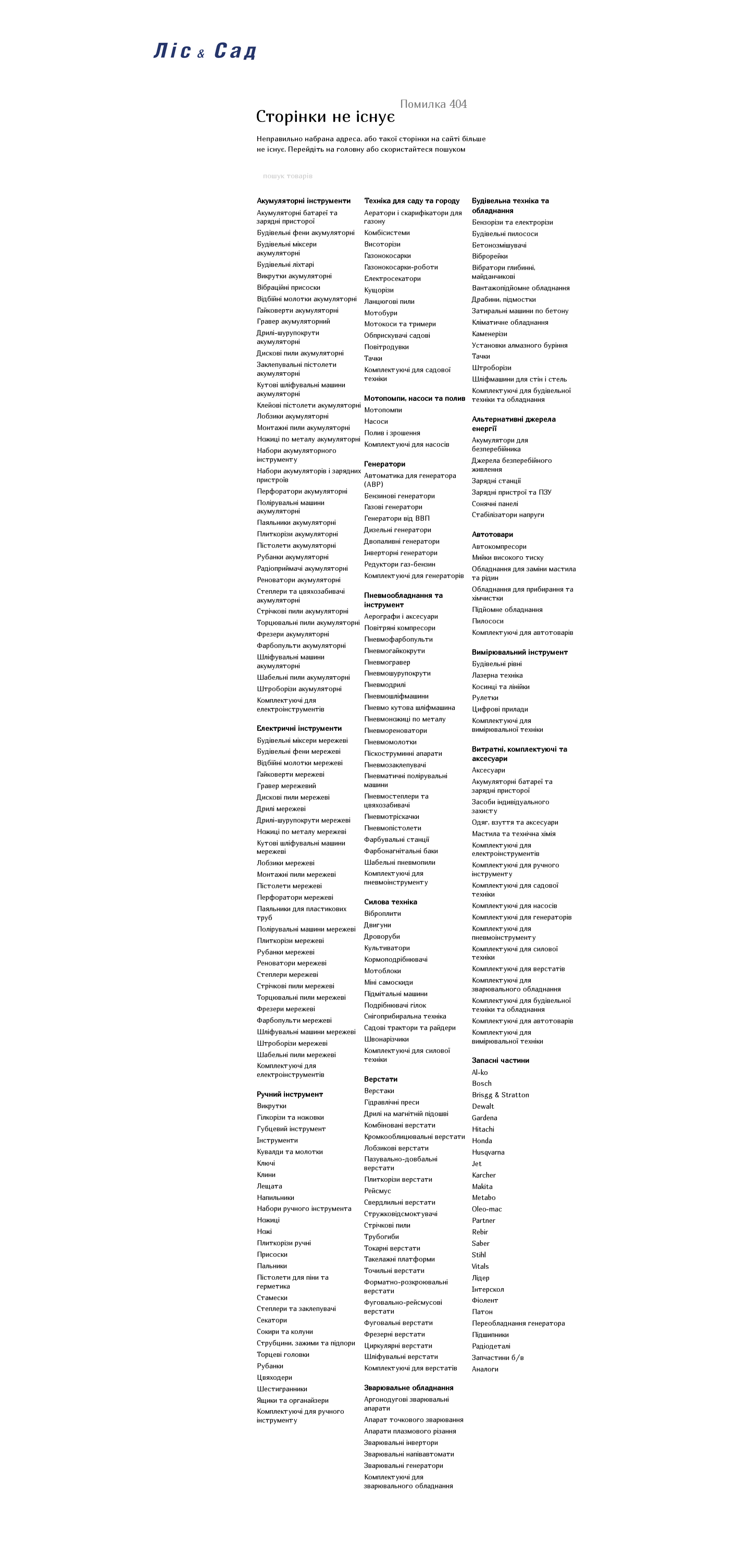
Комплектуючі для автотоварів (522, 632)
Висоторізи (382, 244)
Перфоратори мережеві (295, 897)
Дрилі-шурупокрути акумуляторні (288, 337)
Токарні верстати (392, 1248)
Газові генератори (393, 507)
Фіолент (485, 1300)
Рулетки (485, 697)
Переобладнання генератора (518, 1323)
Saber (481, 1243)
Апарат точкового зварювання (414, 1419)
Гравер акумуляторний (293, 321)
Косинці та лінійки (501, 686)
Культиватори (387, 948)
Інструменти (277, 1140)
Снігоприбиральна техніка (405, 1016)
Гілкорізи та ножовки (290, 1117)
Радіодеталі (491, 1346)
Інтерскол (488, 1289)
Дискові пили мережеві (293, 797)
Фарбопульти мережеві (294, 1020)
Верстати (380, 1078)
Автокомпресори (499, 546)
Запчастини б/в (498, 1357)
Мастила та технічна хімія (514, 833)
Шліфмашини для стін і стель (519, 379)
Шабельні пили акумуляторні (303, 677)
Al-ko (480, 1072)
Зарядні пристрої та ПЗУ (512, 492)
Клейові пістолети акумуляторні (309, 405)
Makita (482, 1186)
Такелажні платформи (399, 1259)
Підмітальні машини (396, 993)
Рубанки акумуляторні (293, 557)
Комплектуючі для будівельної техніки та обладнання (521, 394)
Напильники (275, 1197)
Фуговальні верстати (398, 1322)
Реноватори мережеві (292, 963)
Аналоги (485, 1369)
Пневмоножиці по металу (405, 719)
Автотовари (492, 534)
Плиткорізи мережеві (290, 940)
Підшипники (490, 1334)
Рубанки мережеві (286, 952)
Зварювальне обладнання (409, 1387)
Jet (477, 1163)
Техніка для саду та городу (411, 200)
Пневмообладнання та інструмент (403, 600)
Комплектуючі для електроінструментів (290, 704)
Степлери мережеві (287, 974)
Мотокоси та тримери (400, 324)
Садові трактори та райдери (410, 1027)
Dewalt (483, 1106)
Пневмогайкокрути (394, 650)
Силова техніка (390, 901)
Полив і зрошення (392, 433)
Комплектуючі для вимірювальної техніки (507, 724)
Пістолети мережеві (289, 886)
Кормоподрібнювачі (396, 959)
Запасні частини (500, 1060)
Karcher (484, 1175)
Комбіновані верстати (399, 1125)
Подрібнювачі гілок (395, 1005)
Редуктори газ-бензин (399, 564)
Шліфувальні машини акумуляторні (290, 661)
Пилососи (488, 621)
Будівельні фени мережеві (299, 751)
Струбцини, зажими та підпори (306, 1343)
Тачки (373, 358)
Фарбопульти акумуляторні (301, 645)
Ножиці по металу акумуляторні (308, 439)
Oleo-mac (487, 1209)
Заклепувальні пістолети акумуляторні (296, 368)
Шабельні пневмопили (399, 862)
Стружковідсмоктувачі (401, 1213)
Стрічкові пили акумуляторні (302, 611)
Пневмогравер (387, 662)
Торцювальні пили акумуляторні (308, 622)
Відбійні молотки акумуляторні (307, 299)
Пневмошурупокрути (397, 673)
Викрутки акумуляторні (294, 276)
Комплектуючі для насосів (406, 444)
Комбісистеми (387, 232)
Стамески (272, 1297)
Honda (482, 1140)
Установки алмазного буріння (520, 345)
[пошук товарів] (488, 175)
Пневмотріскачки (391, 816)
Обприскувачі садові (397, 335)
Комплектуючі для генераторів (414, 575)
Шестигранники (282, 1389)
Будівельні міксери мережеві (302, 740)
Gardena (484, 1117)
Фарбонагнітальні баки (401, 851)
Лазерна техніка (497, 675)
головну (350, 148)
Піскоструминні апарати (403, 753)
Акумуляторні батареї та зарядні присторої (297, 217)
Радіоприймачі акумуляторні (302, 568)
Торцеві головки (283, 1354)
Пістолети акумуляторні (296, 545)
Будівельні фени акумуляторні (306, 232)
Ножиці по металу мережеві (301, 831)
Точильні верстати (394, 1270)
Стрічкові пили (387, 1225)
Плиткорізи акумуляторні (297, 534)
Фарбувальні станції (396, 839)
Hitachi (483, 1129)
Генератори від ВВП (397, 518)
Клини (266, 1174)
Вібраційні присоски (288, 287)
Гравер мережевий (286, 785)
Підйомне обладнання (507, 609)
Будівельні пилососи (505, 233)
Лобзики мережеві (286, 863)
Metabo (484, 1197)
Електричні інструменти (299, 728)
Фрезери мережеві (286, 1009)
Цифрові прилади (500, 709)
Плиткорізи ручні (284, 1243)
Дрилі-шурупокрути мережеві (304, 820)
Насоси (376, 421)
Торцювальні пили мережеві (301, 997)
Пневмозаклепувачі (395, 765)
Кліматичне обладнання (510, 322)
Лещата (269, 1186)
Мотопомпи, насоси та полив (414, 398)
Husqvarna (488, 1152)
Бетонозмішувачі (499, 245)
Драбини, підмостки (504, 299)
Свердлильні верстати (399, 1202)
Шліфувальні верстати (401, 1356)
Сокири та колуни (285, 1331)
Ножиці (268, 1220)
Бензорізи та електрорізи (512, 222)
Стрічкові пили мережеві (295, 986)
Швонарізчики (386, 1039)
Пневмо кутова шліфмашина (409, 707)
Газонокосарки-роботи (401, 267)
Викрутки (271, 1106)
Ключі (266, 1163)
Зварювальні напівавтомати (409, 1454)
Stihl (479, 1255)
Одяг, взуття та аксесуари (515, 822)
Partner (483, 1220)
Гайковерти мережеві (290, 774)
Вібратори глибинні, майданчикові (503, 271)
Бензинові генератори (399, 496)
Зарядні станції (496, 480)
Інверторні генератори (401, 552)
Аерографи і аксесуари (401, 616)
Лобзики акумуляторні (293, 416)
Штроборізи (491, 367)
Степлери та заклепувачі (296, 1308)
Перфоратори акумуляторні (302, 491)
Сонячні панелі (495, 503)
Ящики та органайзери (293, 1400)
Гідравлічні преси (391, 1102)
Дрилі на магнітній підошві (406, 1113)
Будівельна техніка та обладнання (510, 205)
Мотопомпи (383, 410)
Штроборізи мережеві (292, 1043)
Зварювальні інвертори (401, 1442)
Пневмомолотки (390, 742)
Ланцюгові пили (389, 301)
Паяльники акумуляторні (296, 522)
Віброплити (382, 913)
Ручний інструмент (290, 1094)
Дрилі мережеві (281, 808)
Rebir (480, 1232)
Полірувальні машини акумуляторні (290, 507)
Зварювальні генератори (403, 1465)
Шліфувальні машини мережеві (306, 1031)
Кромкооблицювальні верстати (414, 1136)
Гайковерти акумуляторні (298, 310)
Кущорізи (379, 290)
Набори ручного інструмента (304, 1208)
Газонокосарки (387, 255)
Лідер (481, 1278)
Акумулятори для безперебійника (500, 444)
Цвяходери (274, 1377)
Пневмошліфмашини (396, 696)
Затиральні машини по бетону (520, 311)
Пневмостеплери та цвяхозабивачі (396, 800)
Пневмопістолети (392, 828)
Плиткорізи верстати (398, 1179)
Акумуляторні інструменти (304, 200)
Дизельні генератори (397, 529)
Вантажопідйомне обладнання (521, 288)
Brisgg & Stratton (500, 1095)
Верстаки (379, 1090)
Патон (482, 1311)
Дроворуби (382, 936)
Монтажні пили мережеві (296, 874)
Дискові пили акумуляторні (300, 353)
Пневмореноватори (395, 730)
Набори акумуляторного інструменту (296, 454)
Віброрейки (490, 256)
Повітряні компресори (399, 627)
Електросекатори (392, 278)
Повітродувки (386, 346)
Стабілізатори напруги (508, 514)
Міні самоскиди (388, 982)
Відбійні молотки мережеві (300, 762)
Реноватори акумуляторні (299, 580)
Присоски (272, 1254)
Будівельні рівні (497, 663)
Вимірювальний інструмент (520, 651)
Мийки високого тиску (508, 557)
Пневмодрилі (385, 684)
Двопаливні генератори (402, 541)
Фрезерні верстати (394, 1334)
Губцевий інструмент (291, 1128)
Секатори (272, 1320)
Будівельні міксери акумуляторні (287, 248)
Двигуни (377, 925)
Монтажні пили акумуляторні (303, 427)
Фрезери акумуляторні (293, 634)
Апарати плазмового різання (410, 1431)
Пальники (272, 1266)
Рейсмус (377, 1190)
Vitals (480, 1266)
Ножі (264, 1231)
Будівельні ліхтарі (285, 264)
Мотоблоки (382, 970)
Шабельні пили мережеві (296, 1054)
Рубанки (270, 1366)
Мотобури (380, 313)
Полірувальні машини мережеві (306, 929)
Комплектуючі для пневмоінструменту (396, 877)
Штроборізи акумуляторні (299, 688)
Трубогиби (381, 1236)
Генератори (384, 463)
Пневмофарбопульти (398, 639)
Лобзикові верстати (396, 1148)
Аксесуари (488, 770)
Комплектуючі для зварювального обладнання (408, 1481)
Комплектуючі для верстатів (410, 1368)
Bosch (482, 1083)
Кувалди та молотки (290, 1151)
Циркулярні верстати (398, 1345)
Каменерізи (489, 333)
